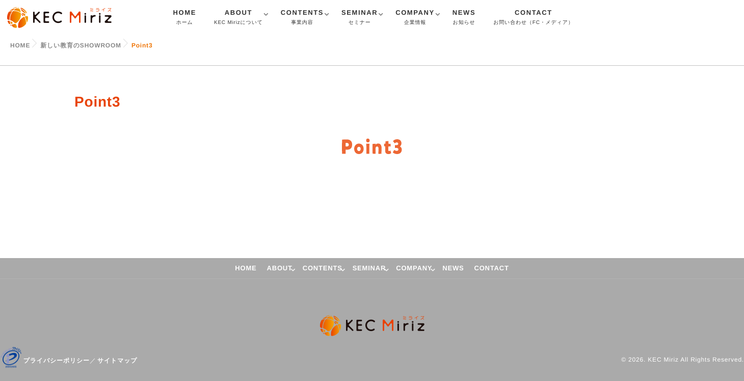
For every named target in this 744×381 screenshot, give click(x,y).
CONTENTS (302, 18)
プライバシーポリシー (56, 360)
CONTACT (533, 18)
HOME (184, 18)
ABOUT (238, 18)
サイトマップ (117, 360)
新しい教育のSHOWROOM (80, 45)
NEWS (464, 18)
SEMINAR (359, 18)
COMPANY (415, 18)
